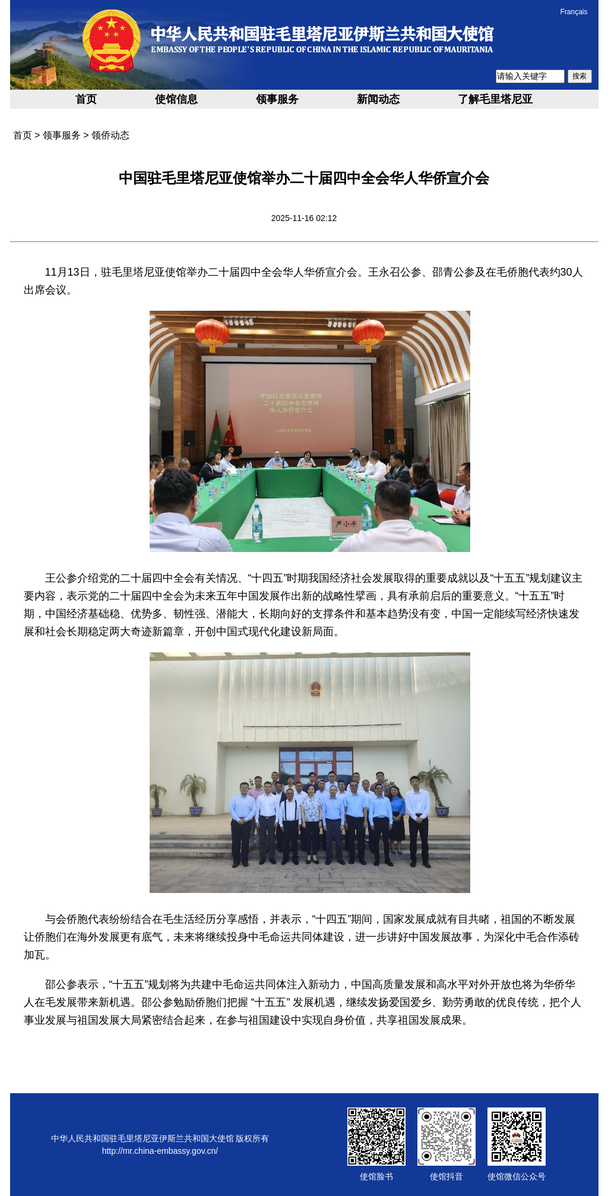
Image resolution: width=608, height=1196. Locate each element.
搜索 (579, 76)
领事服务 (277, 99)
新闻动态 (378, 99)
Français (573, 12)
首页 (86, 99)
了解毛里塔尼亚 (495, 99)
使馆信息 (176, 99)
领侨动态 (110, 135)
